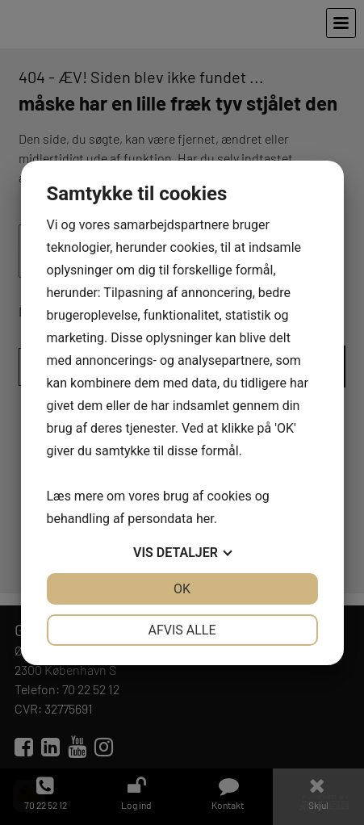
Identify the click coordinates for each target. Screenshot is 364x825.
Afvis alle (181, 630)
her (205, 518)
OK (182, 589)
